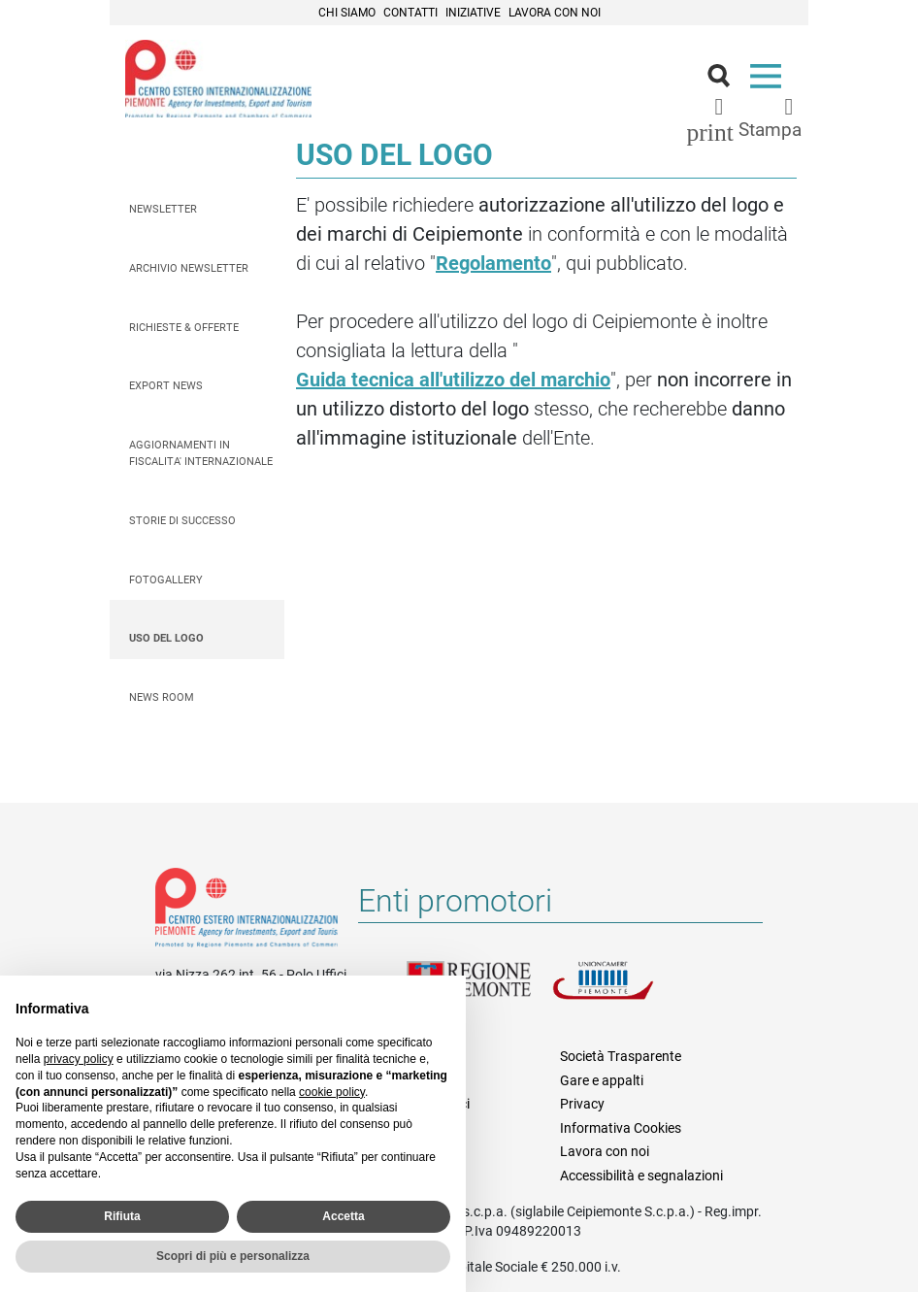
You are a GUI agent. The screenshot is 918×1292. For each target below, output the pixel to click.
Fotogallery (166, 580)
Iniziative (473, 12)
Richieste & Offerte (184, 327)
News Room (161, 697)
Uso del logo (166, 638)
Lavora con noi (554, 12)
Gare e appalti (601, 1080)
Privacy (582, 1103)
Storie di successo (182, 520)
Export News (166, 386)
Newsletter (163, 209)
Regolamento (493, 263)
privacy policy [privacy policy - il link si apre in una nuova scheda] (79, 1059)
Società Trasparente (620, 1056)
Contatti (410, 12)
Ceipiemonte (218, 78)
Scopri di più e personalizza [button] (233, 1256)
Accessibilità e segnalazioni (641, 1175)
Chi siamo (347, 12)
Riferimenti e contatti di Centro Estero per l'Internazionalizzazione (246, 911)
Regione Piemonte (479, 992)
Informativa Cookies (620, 1128)
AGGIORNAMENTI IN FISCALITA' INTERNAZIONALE (201, 453)
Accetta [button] (343, 1216)
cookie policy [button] (332, 1092)
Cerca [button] (726, 80)
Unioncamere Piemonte (625, 992)
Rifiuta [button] (122, 1216)
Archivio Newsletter (188, 268)
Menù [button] (769, 80)
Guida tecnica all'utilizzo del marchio (453, 379)
